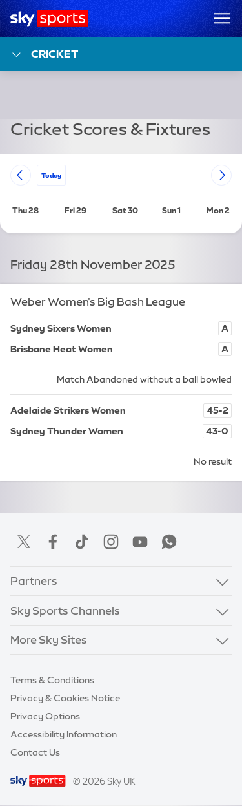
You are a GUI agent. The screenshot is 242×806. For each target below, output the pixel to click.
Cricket (44, 54)
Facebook (53, 542)
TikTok (82, 542)
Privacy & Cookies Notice (65, 698)
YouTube (140, 542)
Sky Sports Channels (65, 610)
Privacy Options (45, 716)
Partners (33, 580)
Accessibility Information (63, 734)
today (51, 174)
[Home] (49, 18)
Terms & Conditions (52, 679)
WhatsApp (169, 542)
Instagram (111, 542)
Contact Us (35, 752)
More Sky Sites (48, 639)
